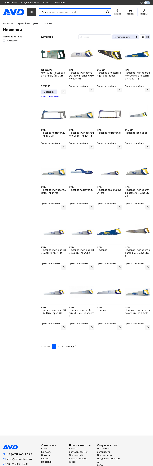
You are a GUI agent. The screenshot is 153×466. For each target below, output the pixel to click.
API (98, 461)
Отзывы (45, 458)
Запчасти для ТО (78, 451)
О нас (44, 448)
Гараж (72, 461)
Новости (45, 455)
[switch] (147, 2)
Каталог (73, 448)
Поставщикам (104, 455)
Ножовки (48, 23)
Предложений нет (78, 86)
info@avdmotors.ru (19, 459)
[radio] (142, 36)
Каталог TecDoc (78, 458)
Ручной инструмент (29, 23)
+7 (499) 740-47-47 (19, 454)
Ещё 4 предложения (50, 96)
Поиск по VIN (76, 455)
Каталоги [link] (8, 23)
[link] (29, 23)
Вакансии (46, 461)
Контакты (60, 2)
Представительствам (108, 458)
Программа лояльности (103, 450)
